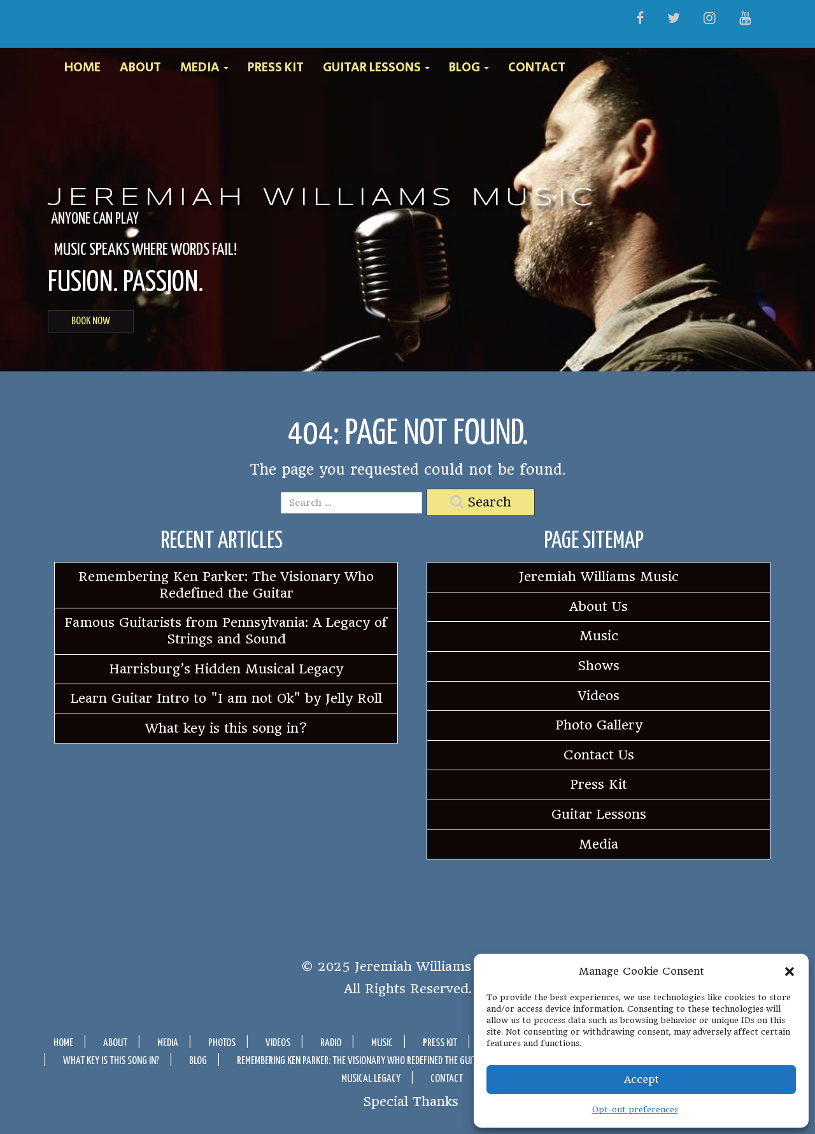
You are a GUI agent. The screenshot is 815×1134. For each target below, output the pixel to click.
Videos (599, 695)
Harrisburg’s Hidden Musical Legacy (226, 669)
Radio (330, 1043)
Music (598, 635)
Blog (469, 68)
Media (204, 68)
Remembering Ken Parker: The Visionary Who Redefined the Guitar (226, 585)
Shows (599, 665)
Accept (641, 1079)
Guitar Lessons (376, 68)
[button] (789, 971)
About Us (598, 606)
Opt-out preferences (635, 1109)
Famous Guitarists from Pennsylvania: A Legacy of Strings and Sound (226, 631)
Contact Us (598, 755)
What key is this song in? (226, 728)
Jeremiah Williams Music (323, 198)
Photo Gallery (598, 725)
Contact (536, 68)
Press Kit (276, 68)
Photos (222, 1043)
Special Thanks (410, 1101)
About (140, 68)
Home (82, 68)
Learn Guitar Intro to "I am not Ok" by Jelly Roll (226, 698)
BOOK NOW (90, 321)
